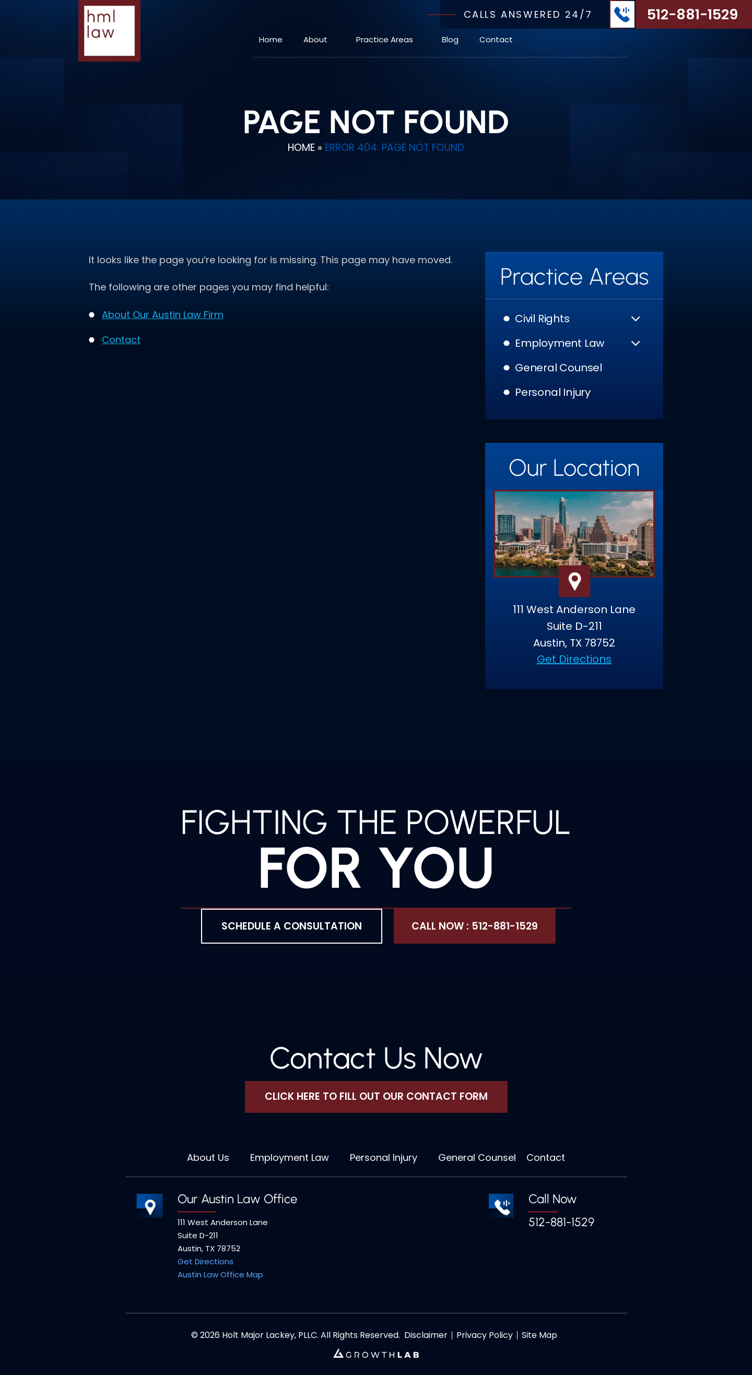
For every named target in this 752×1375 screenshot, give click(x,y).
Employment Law (559, 343)
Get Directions (574, 659)
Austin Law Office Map (220, 1274)
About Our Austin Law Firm (163, 314)
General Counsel (558, 367)
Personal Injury (553, 392)
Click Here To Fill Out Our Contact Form (376, 1096)
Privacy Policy (484, 1335)
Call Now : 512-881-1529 (475, 926)
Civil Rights (542, 318)
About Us (208, 1157)
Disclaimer (426, 1335)
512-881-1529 (692, 14)
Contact (496, 39)
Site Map (539, 1335)
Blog (450, 39)
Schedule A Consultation (291, 926)
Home (271, 39)
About (315, 39)
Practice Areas (384, 39)
